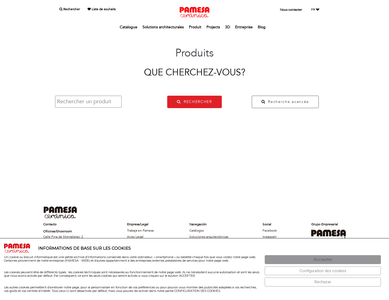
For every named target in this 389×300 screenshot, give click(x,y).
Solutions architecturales (163, 27)
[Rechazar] (323, 282)
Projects (213, 27)
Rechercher (69, 9)
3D (227, 27)
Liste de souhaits (102, 9)
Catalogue (128, 27)
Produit (195, 27)
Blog (262, 27)
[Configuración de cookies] (323, 270)
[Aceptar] (323, 259)
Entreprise (244, 27)
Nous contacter (291, 10)
